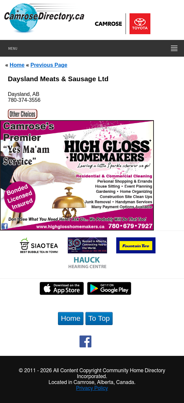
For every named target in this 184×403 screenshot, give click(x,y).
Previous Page (48, 65)
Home (17, 65)
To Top (99, 318)
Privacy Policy (92, 388)
